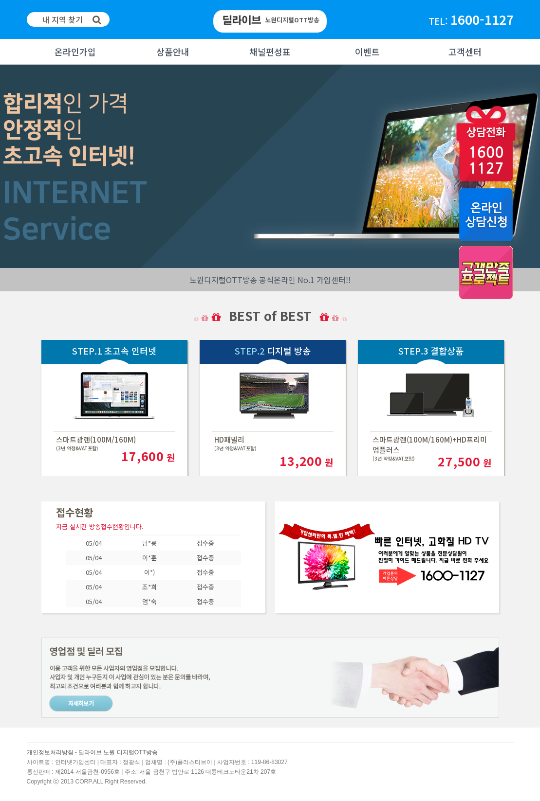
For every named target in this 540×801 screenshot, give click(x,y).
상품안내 (172, 51)
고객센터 (465, 51)
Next (8, 166)
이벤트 (367, 51)
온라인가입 (75, 51)
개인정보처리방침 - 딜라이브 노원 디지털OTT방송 (92, 752)
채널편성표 (270, 51)
